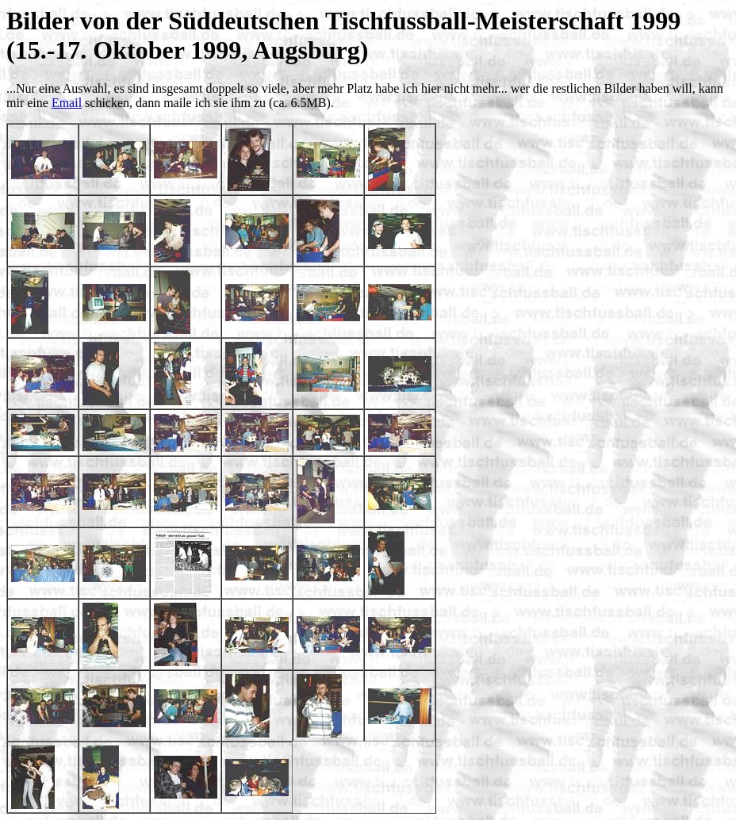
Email (67, 102)
